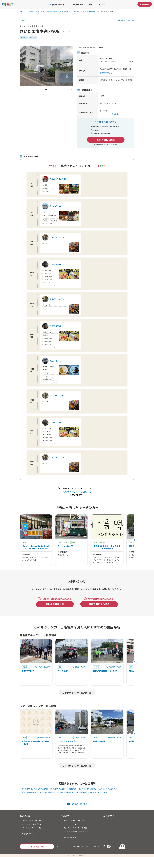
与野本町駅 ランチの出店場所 (75, 792)
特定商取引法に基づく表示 (80, 846)
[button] (21, 89)
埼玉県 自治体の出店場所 (87, 789)
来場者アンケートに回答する (77, 491)
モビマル (23, 12)
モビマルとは (95, 846)
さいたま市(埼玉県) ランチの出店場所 (63, 789)
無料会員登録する (55, 604)
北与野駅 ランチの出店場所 (97, 792)
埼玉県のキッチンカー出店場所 (57, 12)
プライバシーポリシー (63, 846)
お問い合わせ (144, 4)
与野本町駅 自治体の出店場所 (32, 792)
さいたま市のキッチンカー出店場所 (82, 12)
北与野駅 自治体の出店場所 (54, 792)
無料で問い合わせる (99, 604)
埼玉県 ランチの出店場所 (106, 789)
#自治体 (24, 38)
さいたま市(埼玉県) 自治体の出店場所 (35, 789)
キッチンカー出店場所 (36, 12)
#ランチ (33, 38)
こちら (112, 144)
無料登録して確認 (106, 139)
